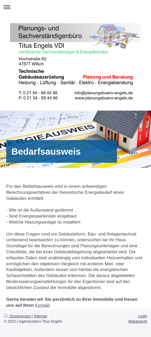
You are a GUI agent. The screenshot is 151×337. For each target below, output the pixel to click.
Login (142, 316)
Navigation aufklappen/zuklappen (75, 7)
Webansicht (137, 321)
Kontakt (42, 305)
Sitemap (40, 316)
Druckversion (18, 316)
